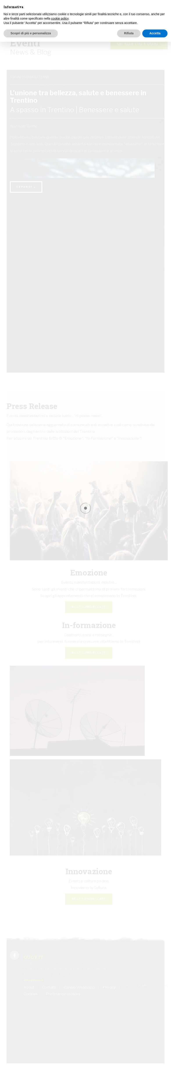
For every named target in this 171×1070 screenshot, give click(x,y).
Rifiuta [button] (129, 33)
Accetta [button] (154, 33)
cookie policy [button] (59, 18)
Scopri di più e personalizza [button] (31, 33)
